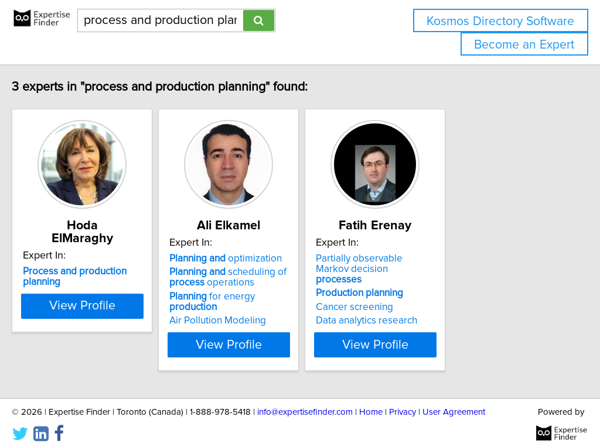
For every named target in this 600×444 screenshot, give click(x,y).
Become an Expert (524, 45)
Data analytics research (449, 310)
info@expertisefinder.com (305, 401)
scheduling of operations (281, 277)
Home (371, 401)
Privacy (402, 401)
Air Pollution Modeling (271, 310)
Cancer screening (437, 296)
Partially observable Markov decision (460, 263)
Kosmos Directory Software (500, 21)
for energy (291, 296)
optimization (279, 258)
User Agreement (453, 401)
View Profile (121, 334)
